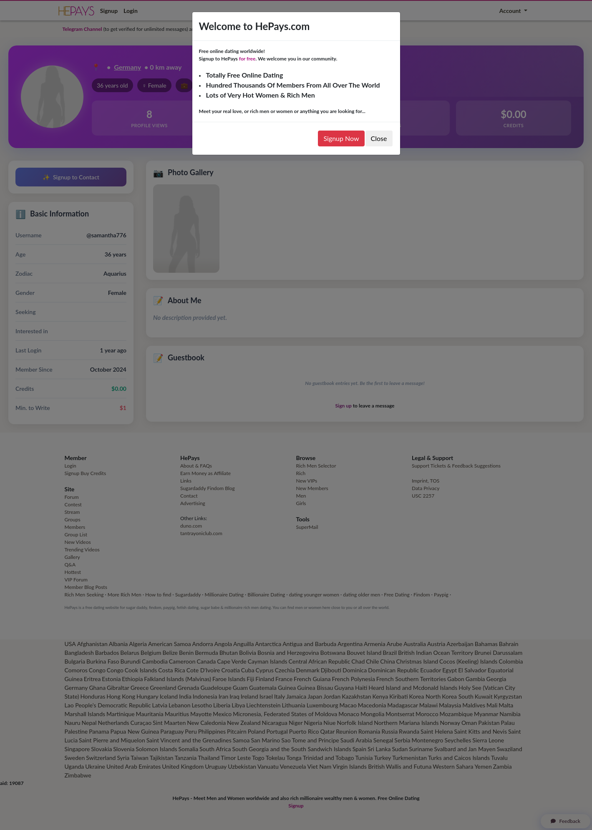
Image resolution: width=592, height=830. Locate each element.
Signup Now (341, 138)
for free (247, 58)
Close (379, 138)
